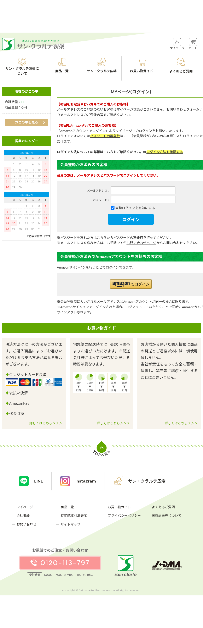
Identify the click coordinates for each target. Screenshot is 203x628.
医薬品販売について (166, 515)
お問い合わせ (26, 524)
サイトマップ (70, 524)
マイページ (25, 507)
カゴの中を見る (26, 122)
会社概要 (23, 515)
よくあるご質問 (163, 507)
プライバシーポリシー (124, 515)
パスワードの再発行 (105, 136)
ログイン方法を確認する (164, 152)
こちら (102, 238)
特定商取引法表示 (73, 515)
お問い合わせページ (141, 243)
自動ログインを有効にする (135, 208)
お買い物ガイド (119, 507)
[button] (131, 284)
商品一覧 (67, 507)
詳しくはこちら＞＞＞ (45, 423)
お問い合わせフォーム (182, 109)
